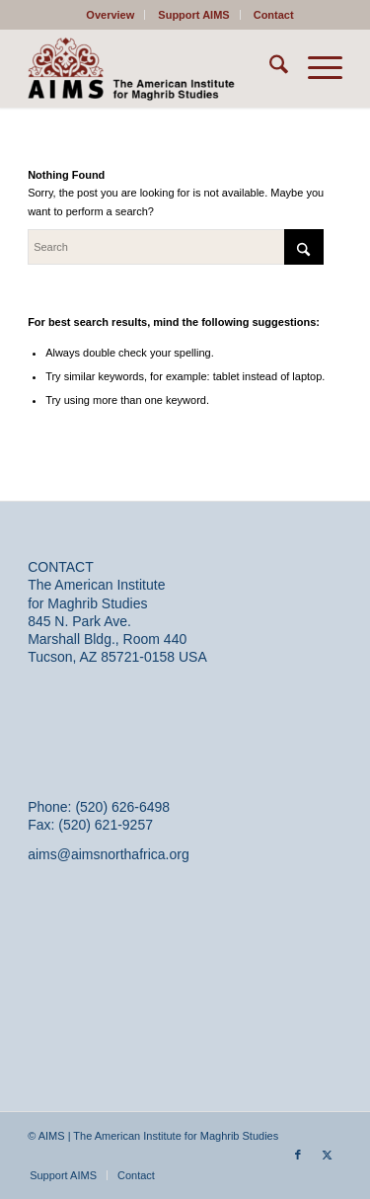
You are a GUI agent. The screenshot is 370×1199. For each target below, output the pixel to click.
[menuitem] (110, 15)
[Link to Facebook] (298, 1154)
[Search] (269, 68)
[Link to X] (327, 1154)
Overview (110, 15)
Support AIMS (193, 15)
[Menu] (315, 68)
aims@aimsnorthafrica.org (108, 854)
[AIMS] (153, 68)
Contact (274, 15)
